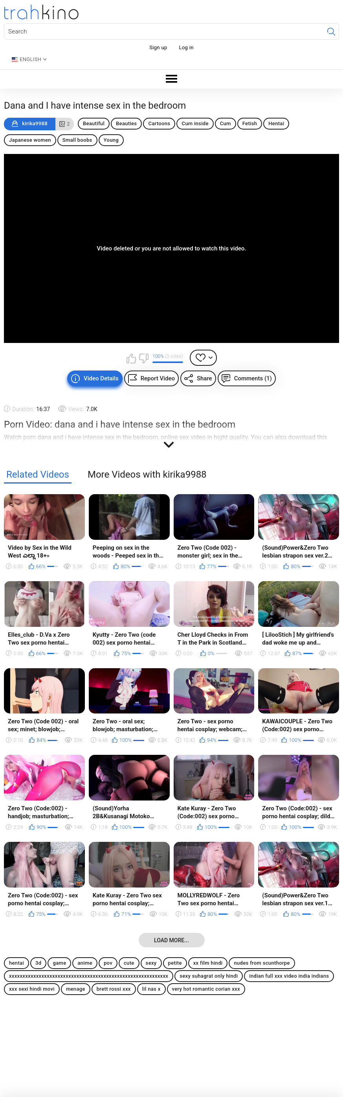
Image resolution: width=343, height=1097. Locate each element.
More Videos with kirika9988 (147, 474)
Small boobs (77, 140)
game (59, 963)
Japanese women (30, 140)
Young (111, 140)
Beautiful (94, 123)
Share (204, 378)
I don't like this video (143, 358)
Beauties (126, 123)
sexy (151, 963)
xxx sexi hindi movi (32, 989)
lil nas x (151, 989)
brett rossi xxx (114, 989)
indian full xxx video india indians (289, 976)
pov (108, 963)
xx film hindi (208, 963)
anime (84, 963)
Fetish (249, 123)
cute (129, 963)
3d (38, 963)
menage (75, 989)
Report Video (158, 378)
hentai (16, 963)
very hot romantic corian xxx (206, 989)
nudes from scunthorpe (262, 963)
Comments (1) (253, 378)
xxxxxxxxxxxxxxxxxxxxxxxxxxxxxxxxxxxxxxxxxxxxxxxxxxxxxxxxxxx (88, 976)
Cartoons (159, 123)
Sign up (158, 47)
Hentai (276, 123)
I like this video (131, 358)
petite (175, 963)
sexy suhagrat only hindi (209, 976)
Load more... (171, 940)
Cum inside (195, 123)
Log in (186, 47)
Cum (225, 123)
